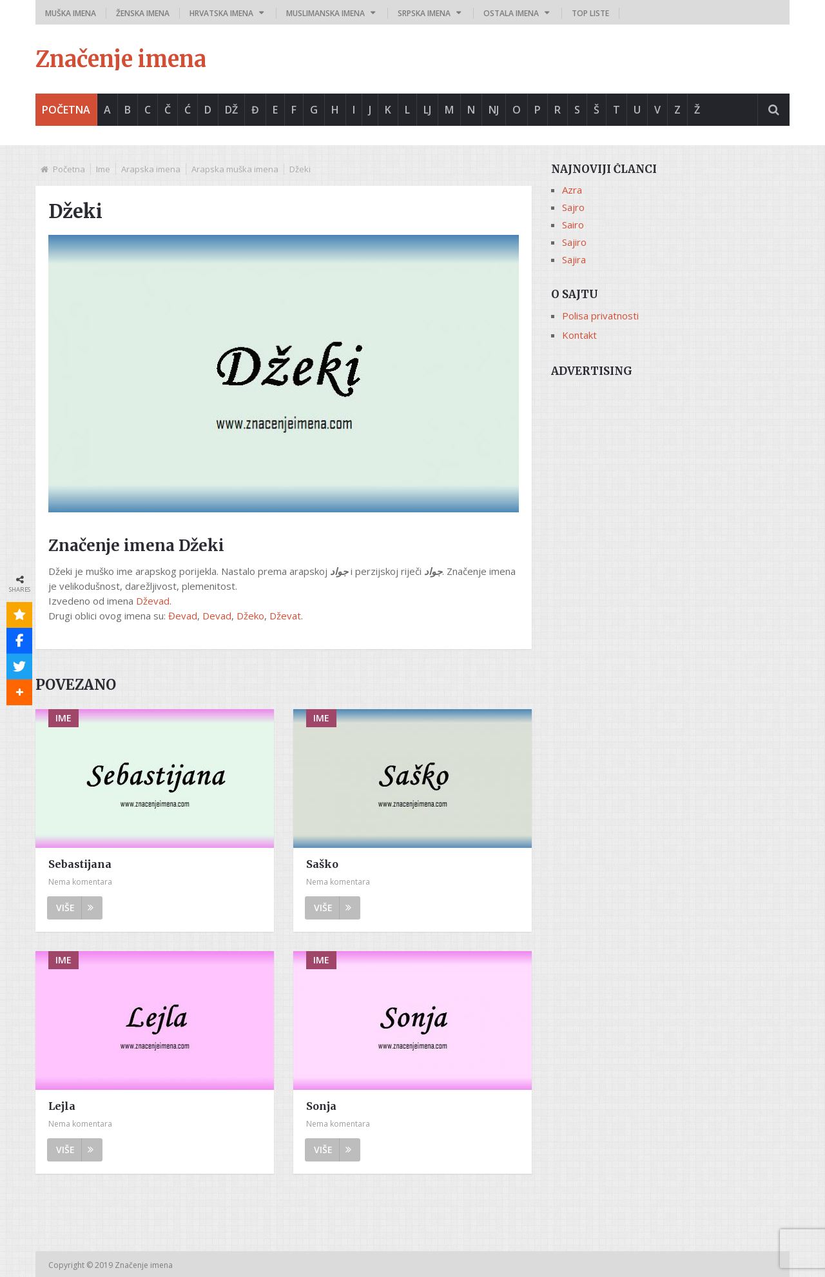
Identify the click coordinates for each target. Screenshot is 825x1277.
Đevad (182, 615)
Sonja (321, 1106)
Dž (231, 110)
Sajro (573, 207)
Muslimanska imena (325, 13)
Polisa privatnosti (600, 315)
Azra (572, 189)
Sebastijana (80, 864)
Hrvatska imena (221, 13)
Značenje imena (120, 59)
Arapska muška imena (234, 169)
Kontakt (579, 334)
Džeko (250, 615)
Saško (322, 864)
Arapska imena (150, 169)
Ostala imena (511, 13)
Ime (103, 169)
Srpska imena (424, 13)
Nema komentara (80, 881)
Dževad (153, 600)
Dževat (285, 615)
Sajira (574, 259)
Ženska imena (143, 13)
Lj (427, 110)
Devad (216, 615)
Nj (494, 110)
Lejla (61, 1106)
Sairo (573, 224)
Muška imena (70, 13)
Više (74, 907)
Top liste (590, 13)
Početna (66, 110)
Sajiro (574, 242)
